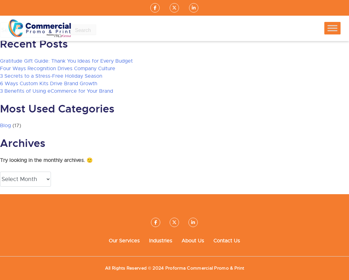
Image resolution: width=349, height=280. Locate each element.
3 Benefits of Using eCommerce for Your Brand (56, 91)
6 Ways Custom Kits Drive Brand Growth (48, 83)
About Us (193, 241)
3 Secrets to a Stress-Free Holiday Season (51, 76)
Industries (160, 241)
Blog (5, 125)
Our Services (124, 241)
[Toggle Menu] (332, 28)
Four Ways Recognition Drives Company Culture (57, 68)
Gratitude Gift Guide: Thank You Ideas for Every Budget (66, 61)
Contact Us (226, 241)
